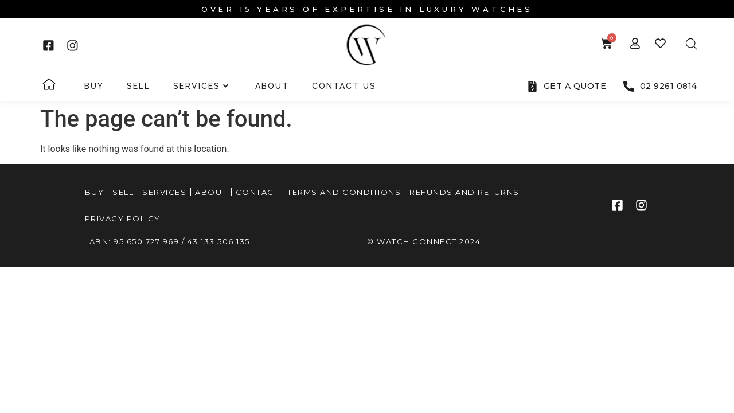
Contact (257, 192)
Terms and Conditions (344, 192)
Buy (94, 86)
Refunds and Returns (464, 192)
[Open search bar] (691, 44)
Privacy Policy (123, 218)
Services (201, 86)
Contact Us (344, 86)
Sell (138, 86)
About (272, 86)
